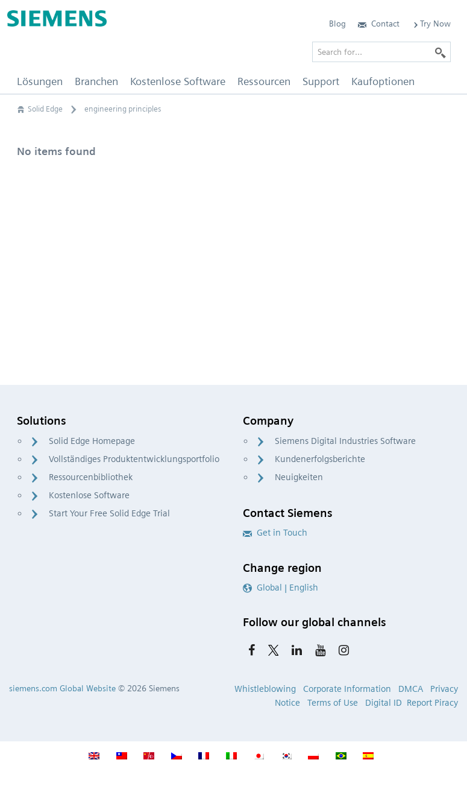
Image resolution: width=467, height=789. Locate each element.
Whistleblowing (265, 688)
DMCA (410, 688)
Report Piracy (432, 702)
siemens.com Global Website (62, 688)
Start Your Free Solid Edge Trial (109, 513)
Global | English (280, 587)
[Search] (440, 52)
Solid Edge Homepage (92, 441)
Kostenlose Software (89, 495)
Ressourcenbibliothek (91, 477)
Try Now (431, 23)
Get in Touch (275, 532)
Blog (337, 23)
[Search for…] (381, 52)
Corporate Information (347, 688)
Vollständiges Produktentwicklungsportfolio (134, 459)
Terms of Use (332, 702)
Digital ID (383, 702)
